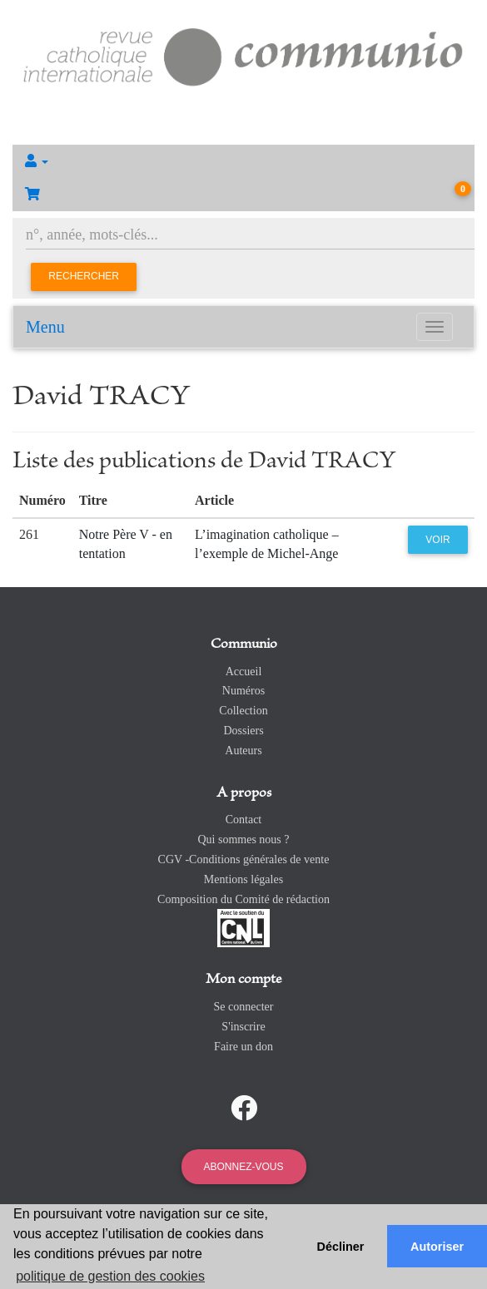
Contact (244, 819)
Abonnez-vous (243, 1167)
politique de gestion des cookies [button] (110, 1276)
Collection (243, 710)
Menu (45, 327)
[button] (243, 161)
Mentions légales (243, 879)
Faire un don (243, 1046)
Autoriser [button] (437, 1246)
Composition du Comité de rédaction (243, 899)
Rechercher (83, 276)
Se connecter (244, 1006)
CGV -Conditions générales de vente (244, 859)
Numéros (243, 690)
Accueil (244, 671)
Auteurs (243, 750)
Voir (437, 540)
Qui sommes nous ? (243, 839)
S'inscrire (243, 1026)
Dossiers (243, 730)
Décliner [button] (341, 1246)
